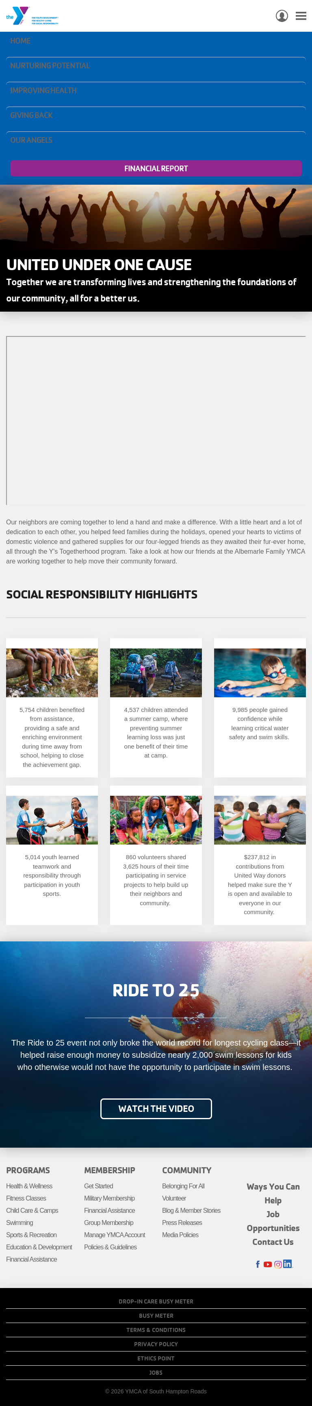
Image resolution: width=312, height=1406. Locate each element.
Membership (109, 1170)
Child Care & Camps (32, 1210)
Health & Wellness (29, 1186)
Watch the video (156, 1108)
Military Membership (109, 1198)
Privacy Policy (156, 1344)
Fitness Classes (26, 1198)
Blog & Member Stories (191, 1210)
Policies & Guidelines (110, 1247)
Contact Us (273, 1241)
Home (20, 41)
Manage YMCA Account (114, 1234)
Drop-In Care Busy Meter (156, 1301)
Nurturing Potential (49, 65)
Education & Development (39, 1247)
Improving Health (43, 90)
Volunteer (174, 1198)
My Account (282, 16)
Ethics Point (156, 1358)
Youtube (268, 1265)
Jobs (156, 1372)
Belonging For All (183, 1186)
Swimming (19, 1222)
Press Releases (182, 1222)
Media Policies (180, 1234)
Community (186, 1170)
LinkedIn (288, 1265)
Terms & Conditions (156, 1330)
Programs (28, 1170)
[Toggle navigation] (301, 16)
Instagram (278, 1265)
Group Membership (108, 1222)
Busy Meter (156, 1315)
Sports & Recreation (31, 1234)
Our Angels (31, 140)
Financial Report (156, 168)
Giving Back (31, 115)
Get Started (98, 1186)
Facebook (258, 1265)
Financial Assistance (31, 1259)
